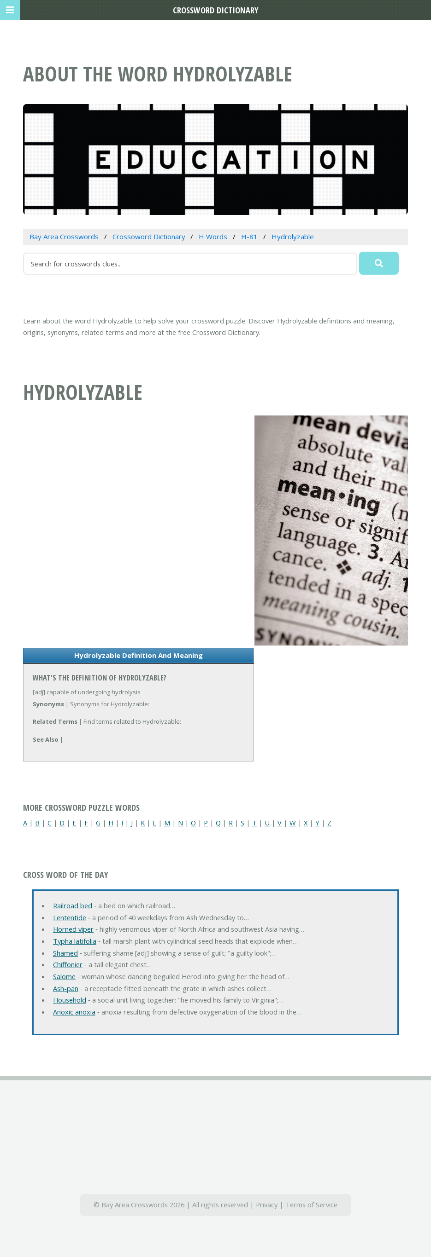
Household (69, 999)
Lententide (69, 917)
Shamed (65, 952)
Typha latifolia (74, 941)
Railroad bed (72, 905)
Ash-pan (65, 988)
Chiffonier (68, 964)
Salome (64, 976)
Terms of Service (311, 1204)
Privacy (266, 1204)
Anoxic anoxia (74, 1011)
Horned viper (73, 929)
